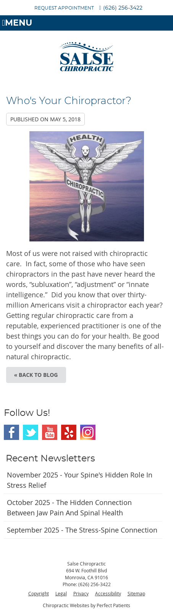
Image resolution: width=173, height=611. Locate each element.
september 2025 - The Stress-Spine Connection (82, 529)
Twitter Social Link (30, 432)
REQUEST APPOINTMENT (64, 8)
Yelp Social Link (68, 432)
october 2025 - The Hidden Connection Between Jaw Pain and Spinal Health (69, 507)
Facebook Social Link (11, 432)
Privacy (81, 593)
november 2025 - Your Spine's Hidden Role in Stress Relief (79, 480)
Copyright (38, 593)
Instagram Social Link (87, 432)
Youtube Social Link (49, 432)
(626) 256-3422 (122, 8)
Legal (61, 593)
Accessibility (108, 593)
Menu (17, 23)
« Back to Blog (36, 374)
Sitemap (136, 593)
